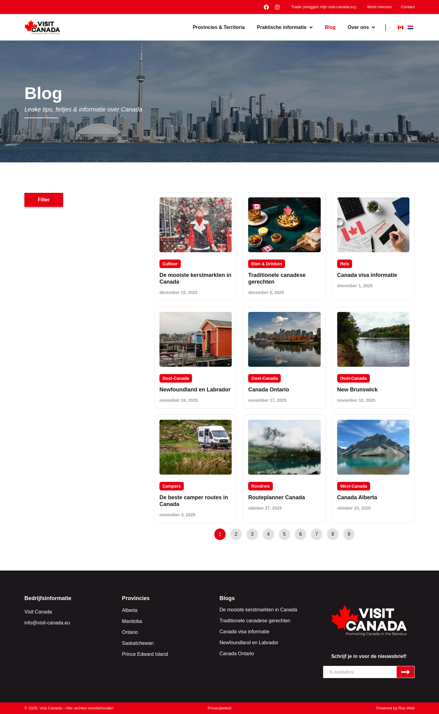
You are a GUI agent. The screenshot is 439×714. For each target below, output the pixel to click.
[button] (43, 200)
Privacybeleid (219, 708)
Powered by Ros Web (396, 708)
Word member (379, 7)
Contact (408, 7)
